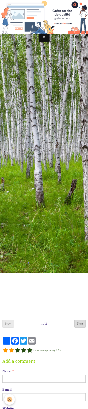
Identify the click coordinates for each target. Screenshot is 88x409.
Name (6, 371)
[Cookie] (9, 399)
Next (80, 324)
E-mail (7, 390)
